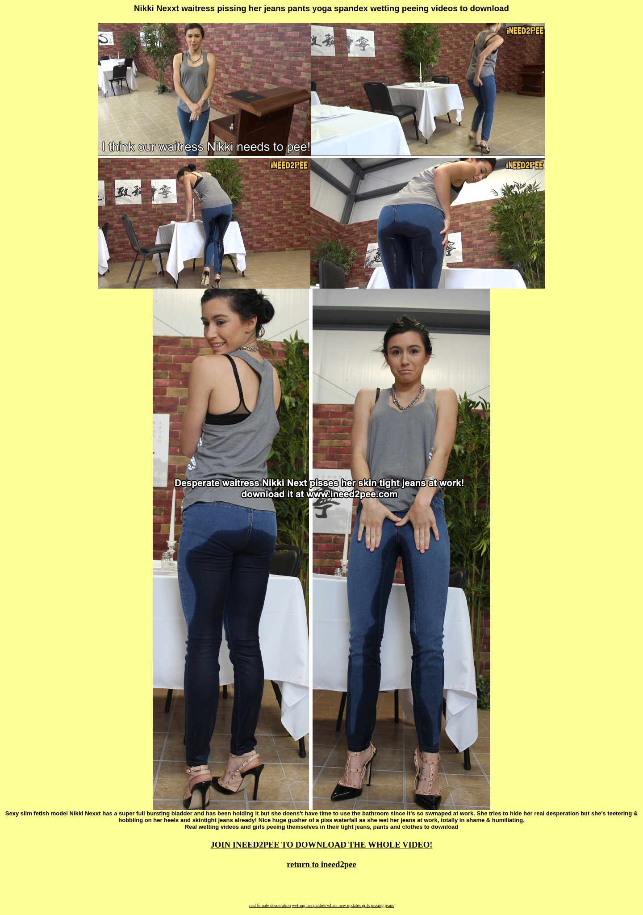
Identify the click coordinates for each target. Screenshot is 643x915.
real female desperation (270, 905)
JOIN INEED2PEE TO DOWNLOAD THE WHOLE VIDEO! (321, 844)
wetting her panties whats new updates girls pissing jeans (343, 905)
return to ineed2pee (321, 864)
